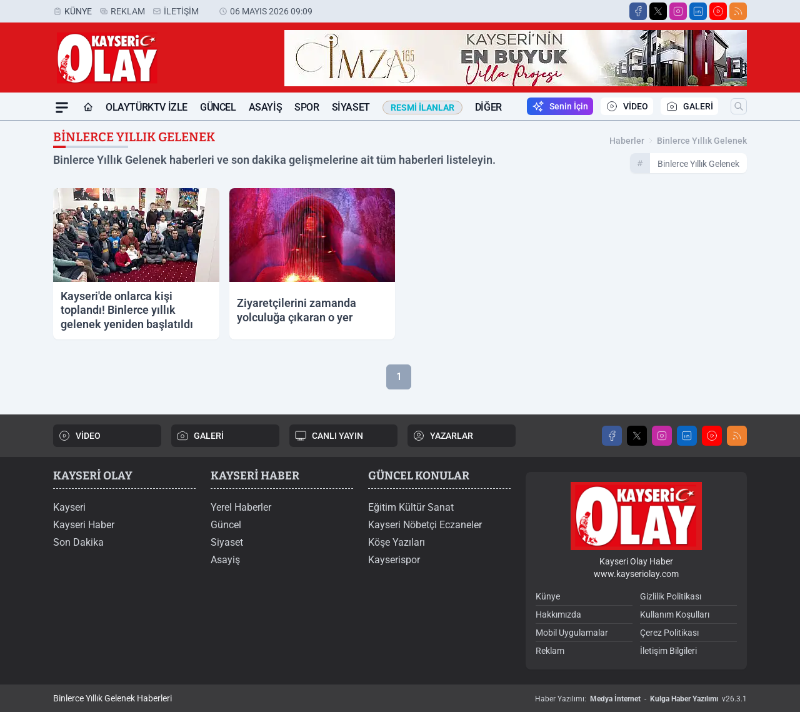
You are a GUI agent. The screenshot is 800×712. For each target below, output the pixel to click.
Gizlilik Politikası (670, 596)
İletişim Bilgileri (668, 651)
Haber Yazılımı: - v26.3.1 (641, 699)
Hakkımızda (558, 614)
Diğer (488, 107)
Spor (306, 107)
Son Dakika (78, 542)
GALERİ (689, 106)
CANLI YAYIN (328, 435)
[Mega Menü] (62, 107)
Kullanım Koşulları (674, 614)
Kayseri (69, 507)
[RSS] (738, 11)
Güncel (218, 107)
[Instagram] (678, 11)
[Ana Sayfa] (88, 107)
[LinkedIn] (698, 11)
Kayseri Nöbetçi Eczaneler (425, 525)
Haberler (626, 141)
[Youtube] (718, 11)
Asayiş (265, 107)
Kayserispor (394, 560)
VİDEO (627, 106)
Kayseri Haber (83, 525)
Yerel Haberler (241, 507)
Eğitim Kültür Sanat (411, 507)
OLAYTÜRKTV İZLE (147, 107)
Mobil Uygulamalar (572, 633)
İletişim (181, 11)
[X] (658, 11)
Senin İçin (560, 106)
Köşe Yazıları (396, 542)
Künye (78, 11)
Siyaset (351, 107)
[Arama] (739, 106)
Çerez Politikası (669, 633)
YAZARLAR (442, 435)
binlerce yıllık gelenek (702, 141)
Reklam (128, 11)
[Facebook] (638, 11)
